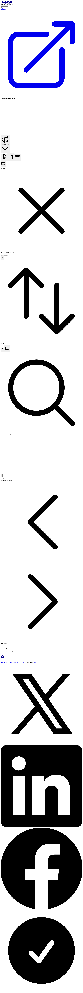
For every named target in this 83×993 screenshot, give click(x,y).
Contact (35, 662)
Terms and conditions (15, 662)
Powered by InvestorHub (6, 662)
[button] (42, 561)
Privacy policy (24, 662)
